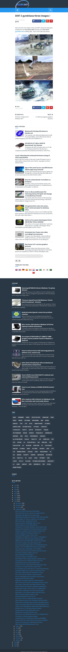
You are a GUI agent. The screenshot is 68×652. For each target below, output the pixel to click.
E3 (25, 455)
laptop (31, 427)
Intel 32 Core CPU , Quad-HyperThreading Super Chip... (31, 562)
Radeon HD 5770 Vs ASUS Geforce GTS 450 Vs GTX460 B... (31, 618)
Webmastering (21, 449)
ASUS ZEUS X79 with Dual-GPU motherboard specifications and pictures (37, 361)
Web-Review (41, 452)
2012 (15, 495)
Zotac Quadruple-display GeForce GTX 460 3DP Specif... (31, 542)
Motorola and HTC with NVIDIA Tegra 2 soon (27, 520)
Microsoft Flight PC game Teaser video (26, 532)
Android (31, 430)
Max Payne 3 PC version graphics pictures (36, 247)
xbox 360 (15, 446)
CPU (26, 421)
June (17, 627)
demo (28, 446)
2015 (15, 489)
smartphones (39, 421)
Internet (42, 455)
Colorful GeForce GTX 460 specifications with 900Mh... (31, 616)
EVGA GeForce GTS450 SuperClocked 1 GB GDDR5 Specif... (32, 600)
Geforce (42, 446)
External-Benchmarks (39, 458)
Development (44, 449)
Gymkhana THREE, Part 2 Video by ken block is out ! (30, 568)
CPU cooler (48, 443)
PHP (44, 461)
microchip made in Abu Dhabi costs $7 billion (28, 546)
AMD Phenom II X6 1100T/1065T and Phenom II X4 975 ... (31, 538)
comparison (48, 430)
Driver (20, 418)
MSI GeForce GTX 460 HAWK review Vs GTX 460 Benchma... (32, 612)
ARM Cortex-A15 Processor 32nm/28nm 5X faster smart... (31, 580)
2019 (15, 483)
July (17, 625)
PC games (47, 421)
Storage (22, 446)
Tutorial (36, 424)
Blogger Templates (42, 649)
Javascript (51, 458)
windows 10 (37, 461)
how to (24, 427)
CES (40, 436)
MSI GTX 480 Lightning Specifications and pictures (29, 574)
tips (50, 439)
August (18, 623)
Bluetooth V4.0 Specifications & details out (37, 143)
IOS (14, 452)
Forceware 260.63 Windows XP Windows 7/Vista (29, 570)
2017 (15, 485)
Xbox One (44, 439)
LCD (14, 449)
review (25, 430)
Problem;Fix (39, 430)
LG (13, 461)
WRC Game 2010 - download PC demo (26, 518)
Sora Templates (31, 649)
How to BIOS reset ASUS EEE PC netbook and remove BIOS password (37, 373)
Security (26, 452)
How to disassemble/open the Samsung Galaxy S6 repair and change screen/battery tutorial (38, 199)
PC (42, 443)
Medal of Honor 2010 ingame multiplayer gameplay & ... (31, 584)
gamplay (24, 461)
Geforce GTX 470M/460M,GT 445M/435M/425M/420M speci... (32, 604)
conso (15, 458)
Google (27, 436)
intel (30, 421)
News (18, 120)
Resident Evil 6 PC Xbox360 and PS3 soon (27, 608)
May (17, 629)
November (19, 502)
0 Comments (19, 20)
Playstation (16, 443)
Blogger (27, 458)
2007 (15, 643)
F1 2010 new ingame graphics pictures (26, 550)
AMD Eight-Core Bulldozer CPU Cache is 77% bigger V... (31, 534)
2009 (15, 639)
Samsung (42, 433)
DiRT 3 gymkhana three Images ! (24, 552)
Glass (30, 455)
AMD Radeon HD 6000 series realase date (27, 512)
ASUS (48, 446)
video (52, 414)
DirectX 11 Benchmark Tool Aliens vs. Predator (38, 188)
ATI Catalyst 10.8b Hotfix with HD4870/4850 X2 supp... (30, 582)
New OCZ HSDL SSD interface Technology (27, 508)
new (21, 433)
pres (30, 461)
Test (21, 421)
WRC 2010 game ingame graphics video (26, 592)
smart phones (17, 464)
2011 (15, 497)
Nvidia (47, 418)
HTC (52, 446)
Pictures (34, 446)
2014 (15, 491)
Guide (35, 455)
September (19, 506)
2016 (15, 487)
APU (52, 436)
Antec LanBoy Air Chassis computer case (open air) (30, 516)
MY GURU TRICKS (27, 424)
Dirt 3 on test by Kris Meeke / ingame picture (28, 572)
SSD (39, 439)
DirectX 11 (20, 455)
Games (13, 120)
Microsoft (38, 427)
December (19, 501)
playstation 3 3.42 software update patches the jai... (30, 590)
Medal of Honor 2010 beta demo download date (29, 536)
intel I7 (21, 458)
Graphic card (16, 424)
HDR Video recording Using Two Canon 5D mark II (29, 578)
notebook (49, 452)
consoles (44, 424)
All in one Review (17, 436)
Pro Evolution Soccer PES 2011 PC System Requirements (32, 566)
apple (26, 433)
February (18, 635)
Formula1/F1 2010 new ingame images (26, 614)
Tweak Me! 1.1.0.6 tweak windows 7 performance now (31, 524)
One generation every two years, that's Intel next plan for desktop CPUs (37, 211)
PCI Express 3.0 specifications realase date (28, 564)
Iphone (19, 439)
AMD (42, 418)
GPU (14, 439)
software (27, 418)
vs (50, 449)
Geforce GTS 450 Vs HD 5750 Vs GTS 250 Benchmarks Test (32, 602)
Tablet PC (34, 436)
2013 (15, 493)
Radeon (19, 452)
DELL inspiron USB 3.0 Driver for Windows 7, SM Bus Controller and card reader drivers (38, 398)
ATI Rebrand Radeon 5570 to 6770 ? (25, 594)
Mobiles (15, 421)
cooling (30, 449)
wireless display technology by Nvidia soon (28, 530)
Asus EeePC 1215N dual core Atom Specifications (29, 588)
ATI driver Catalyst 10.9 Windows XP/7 (26, 554)
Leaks (18, 461)
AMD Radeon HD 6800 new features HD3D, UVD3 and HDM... (32, 514)
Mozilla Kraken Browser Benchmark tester (27, 560)
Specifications (36, 414)
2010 (15, 499)
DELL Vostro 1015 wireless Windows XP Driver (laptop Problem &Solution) (37, 323)
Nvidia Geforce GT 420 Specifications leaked (28, 606)
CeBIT (36, 449)
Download (45, 414)
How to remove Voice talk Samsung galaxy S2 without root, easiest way (38, 349)
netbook (28, 443)
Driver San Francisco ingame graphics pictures (29, 596)
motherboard (17, 430)
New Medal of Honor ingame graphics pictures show (30, 556)
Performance (34, 433)
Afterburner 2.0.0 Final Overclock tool (26, 610)
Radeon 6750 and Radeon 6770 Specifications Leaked (31, 526)
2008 (15, 641)
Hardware (21, 414)
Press (14, 418)
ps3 (14, 455)
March (17, 633)
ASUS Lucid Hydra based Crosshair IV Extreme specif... (31, 548)
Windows (15, 433)
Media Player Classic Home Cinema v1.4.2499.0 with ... (30, 586)
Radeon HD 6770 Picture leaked (24, 576)
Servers (33, 452)
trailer (46, 427)
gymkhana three (46, 30)
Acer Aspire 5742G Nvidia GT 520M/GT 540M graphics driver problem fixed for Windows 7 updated (37, 336)
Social (49, 461)
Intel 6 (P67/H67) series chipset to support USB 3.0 (30, 510)
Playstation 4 (31, 439)
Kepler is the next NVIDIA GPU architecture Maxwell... (30, 544)
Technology (16, 427)
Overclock (46, 436)
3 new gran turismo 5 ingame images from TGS (29, 558)
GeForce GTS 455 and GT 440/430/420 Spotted (28, 620)
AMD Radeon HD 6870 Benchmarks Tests (27, 621)
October (18, 505)
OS (23, 443)
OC (24, 439)
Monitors (36, 443)
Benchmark (35, 418)
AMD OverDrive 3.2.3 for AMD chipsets (26, 522)
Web (48, 455)
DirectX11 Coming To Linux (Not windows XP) (28, 540)
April (17, 631)
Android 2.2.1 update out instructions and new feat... (30, 528)
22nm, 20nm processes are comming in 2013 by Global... (31, 598)
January (18, 637)
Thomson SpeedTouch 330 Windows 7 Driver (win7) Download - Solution (37, 299)
